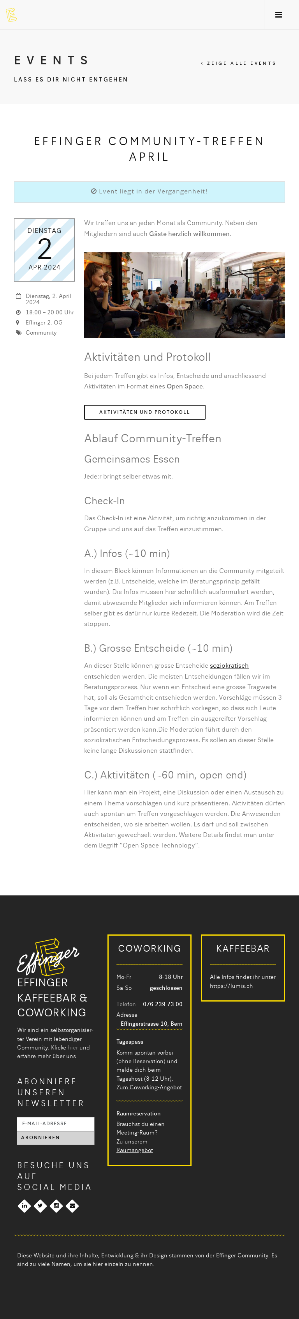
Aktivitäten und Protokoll (144, 412)
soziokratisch (229, 666)
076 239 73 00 (163, 1004)
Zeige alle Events (239, 64)
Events (53, 61)
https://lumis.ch (231, 986)
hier (73, 1048)
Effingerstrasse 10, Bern (152, 1024)
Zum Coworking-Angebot (149, 1087)
